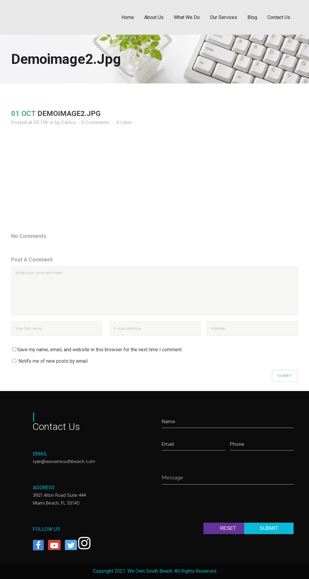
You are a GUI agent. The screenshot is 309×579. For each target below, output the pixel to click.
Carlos (68, 122)
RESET (228, 528)
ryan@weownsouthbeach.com (64, 461)
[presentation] (207, 505)
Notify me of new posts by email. (53, 361)
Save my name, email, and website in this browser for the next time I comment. (100, 349)
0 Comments (95, 122)
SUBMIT (269, 528)
